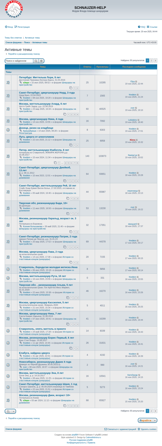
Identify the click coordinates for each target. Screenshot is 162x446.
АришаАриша (29, 131)
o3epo (26, 82)
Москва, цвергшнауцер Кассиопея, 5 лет (44, 302)
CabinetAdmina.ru (93, 437)
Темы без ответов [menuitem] (13, 38)
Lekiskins (132, 120)
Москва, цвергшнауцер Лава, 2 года (41, 251)
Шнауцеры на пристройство (32, 229)
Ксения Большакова (32, 226)
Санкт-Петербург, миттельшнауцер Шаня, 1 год (48, 384)
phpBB (74, 435)
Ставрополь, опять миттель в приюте (42, 328)
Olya (132, 81)
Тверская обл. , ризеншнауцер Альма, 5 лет (46, 285)
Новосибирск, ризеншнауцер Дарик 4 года (45, 361)
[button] (155, 60)
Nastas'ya (132, 155)
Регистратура (25, 133)
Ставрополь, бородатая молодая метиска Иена (48, 267)
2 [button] (151, 60)
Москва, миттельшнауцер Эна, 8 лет (41, 373)
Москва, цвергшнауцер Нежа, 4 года (41, 119)
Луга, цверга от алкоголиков (36, 136)
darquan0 (132, 224)
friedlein (26, 98)
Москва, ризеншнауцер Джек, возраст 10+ (44, 395)
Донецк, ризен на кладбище (36, 127)
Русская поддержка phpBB (81, 440)
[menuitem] (9, 27)
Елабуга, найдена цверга (34, 353)
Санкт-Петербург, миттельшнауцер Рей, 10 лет (47, 185)
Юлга (132, 140)
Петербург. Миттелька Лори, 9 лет (40, 77)
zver (133, 108)
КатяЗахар (132, 375)
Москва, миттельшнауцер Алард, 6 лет (43, 103)
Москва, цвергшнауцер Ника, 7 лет (40, 313)
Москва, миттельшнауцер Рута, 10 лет (42, 276)
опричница (132, 191)
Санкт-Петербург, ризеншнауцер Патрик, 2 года (48, 236)
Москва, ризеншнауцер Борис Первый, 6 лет (46, 337)
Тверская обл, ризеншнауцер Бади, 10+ (43, 203)
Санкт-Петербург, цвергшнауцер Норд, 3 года (47, 92)
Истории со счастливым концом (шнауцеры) (46, 258)
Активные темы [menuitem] (32, 38)
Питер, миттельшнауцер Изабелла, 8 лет (44, 150)
